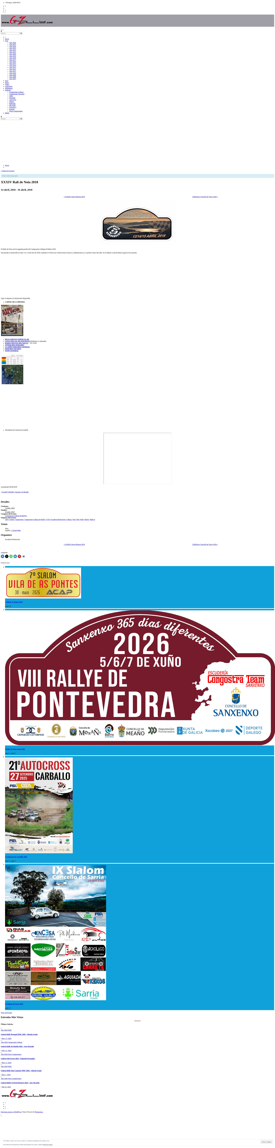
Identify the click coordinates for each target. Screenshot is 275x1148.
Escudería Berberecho (58, 519)
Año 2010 (12, 73)
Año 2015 (12, 64)
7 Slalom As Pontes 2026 (13, 602)
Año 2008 (12, 77)
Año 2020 (12, 54)
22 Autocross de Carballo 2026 (16, 857)
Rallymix (12, 103)
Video (7, 84)
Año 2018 (12, 58)
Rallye (87, 519)
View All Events (6, 1013)
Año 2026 (12, 43)
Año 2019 (12, 56)
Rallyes (92, 519)
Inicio (7, 39)
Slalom (11, 102)
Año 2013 (12, 67)
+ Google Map (16, 530)
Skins (7, 83)
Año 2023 (12, 48)
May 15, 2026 (6, 1038)
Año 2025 (12, 45)
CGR (48, 519)
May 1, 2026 (6, 1075)
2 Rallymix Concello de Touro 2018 (205, 197)
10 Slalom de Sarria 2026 (14, 1004)
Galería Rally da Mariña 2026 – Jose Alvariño (17, 1046)
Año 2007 (12, 79)
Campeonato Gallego (16, 92)
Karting (11, 109)
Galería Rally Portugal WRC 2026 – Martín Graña (19, 1034)
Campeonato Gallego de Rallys (34, 519)
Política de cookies (48, 1144)
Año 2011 (12, 71)
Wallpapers (9, 88)
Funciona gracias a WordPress (11, 1112)
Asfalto (11, 519)
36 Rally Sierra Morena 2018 (74, 197)
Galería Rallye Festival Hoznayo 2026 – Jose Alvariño (20, 1083)
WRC (11, 96)
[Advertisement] (20, 141)
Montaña (12, 98)
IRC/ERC (12, 105)
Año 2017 (12, 60)
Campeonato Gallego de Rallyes (16, 516)
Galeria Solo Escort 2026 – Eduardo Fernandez (18, 1059)
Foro (6, 81)
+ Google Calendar (7, 492)
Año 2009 (12, 75)
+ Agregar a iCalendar (21, 492)
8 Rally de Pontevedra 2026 (15, 749)
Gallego (69, 519)
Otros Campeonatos (16, 111)
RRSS (7, 113)
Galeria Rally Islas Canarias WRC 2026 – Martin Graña (21, 1071)
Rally (82, 519)
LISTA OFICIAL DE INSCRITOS (17, 341)
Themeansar (39, 1112)
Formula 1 (12, 107)
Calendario (8, 86)
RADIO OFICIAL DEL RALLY (16, 343)
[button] (1, 31)
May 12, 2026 (6, 1050)
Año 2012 (12, 69)
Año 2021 (12, 52)
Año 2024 (12, 46)
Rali (78, 519)
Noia (74, 519)
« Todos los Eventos (7, 171)
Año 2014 (12, 65)
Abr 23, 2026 (6, 1087)
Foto (6, 41)
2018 (6, 519)
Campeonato (19, 519)
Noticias (8, 90)
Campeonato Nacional (16, 94)
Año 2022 (12, 50)
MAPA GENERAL (12, 351)
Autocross (12, 100)
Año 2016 (12, 62)
